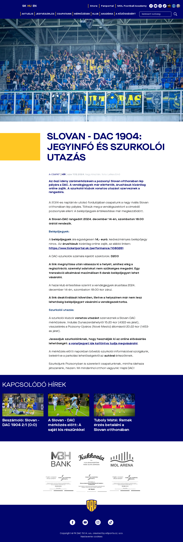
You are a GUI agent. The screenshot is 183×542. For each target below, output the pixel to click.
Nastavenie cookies (91, 536)
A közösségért (126, 13)
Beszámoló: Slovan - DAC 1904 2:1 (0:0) (20, 422)
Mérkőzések (82, 13)
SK (24, 6)
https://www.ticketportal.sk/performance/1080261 (86, 248)
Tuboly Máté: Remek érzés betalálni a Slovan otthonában (113, 425)
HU (29, 6)
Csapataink (64, 13)
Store (93, 6)
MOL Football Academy (132, 6)
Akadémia (107, 13)
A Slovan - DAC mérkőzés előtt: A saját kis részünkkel (66, 425)
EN (35, 6)
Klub (95, 13)
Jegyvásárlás (45, 13)
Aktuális (27, 13)
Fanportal (107, 6)
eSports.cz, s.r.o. (114, 533)
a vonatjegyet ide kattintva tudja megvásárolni (103, 343)
